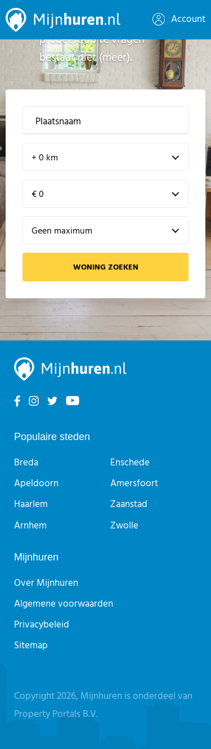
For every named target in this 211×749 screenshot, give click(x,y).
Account (178, 19)
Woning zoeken (105, 267)
